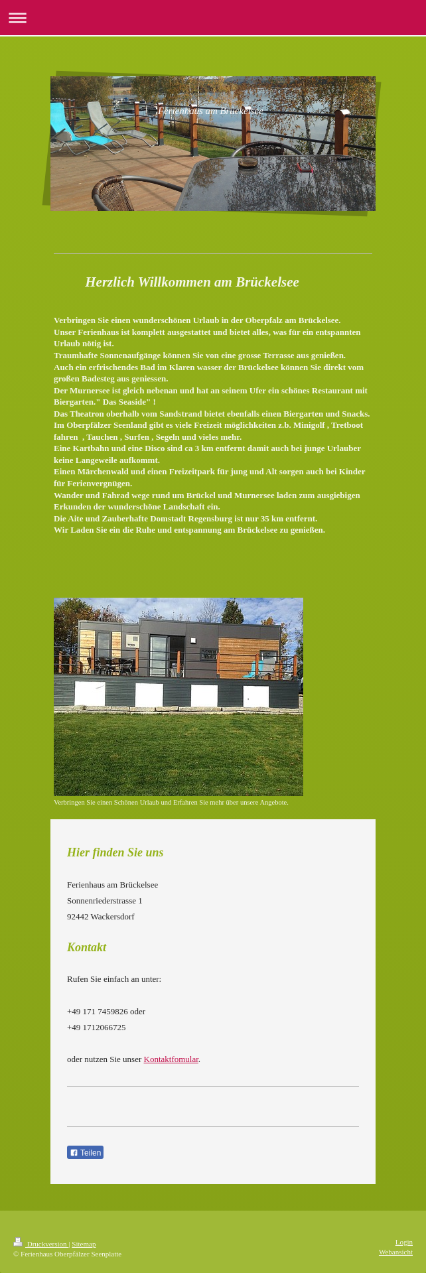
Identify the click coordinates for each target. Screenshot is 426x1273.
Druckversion (40, 1244)
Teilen (85, 1153)
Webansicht (396, 1252)
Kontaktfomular (171, 1059)
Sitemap (84, 1244)
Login (404, 1242)
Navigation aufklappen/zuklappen (213, 17)
